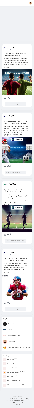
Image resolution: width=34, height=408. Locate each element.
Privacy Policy (25, 399)
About (11, 399)
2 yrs (10, 49)
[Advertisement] (16, 23)
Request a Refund (19, 400)
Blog (27, 400)
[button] (30, 3)
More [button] (21, 402)
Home (6, 399)
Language (17, 404)
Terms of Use (9, 400)
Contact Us (17, 399)
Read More (7, 67)
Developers (14, 402)
